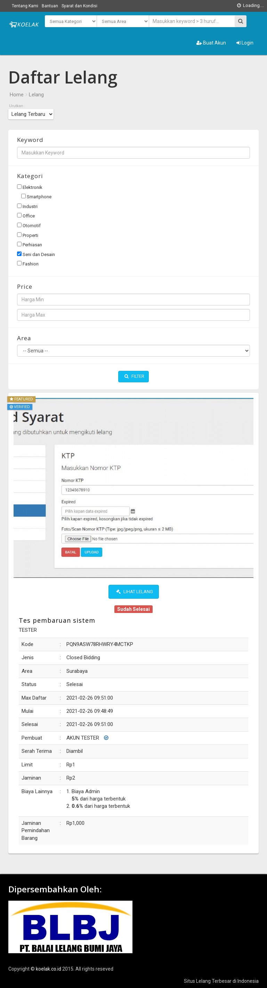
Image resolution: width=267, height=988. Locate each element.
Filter (134, 376)
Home (17, 94)
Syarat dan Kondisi (79, 5)
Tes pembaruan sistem (57, 620)
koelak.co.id (48, 969)
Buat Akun (211, 43)
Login (244, 43)
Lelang (36, 94)
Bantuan (50, 5)
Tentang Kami (25, 5)
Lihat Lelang (134, 591)
